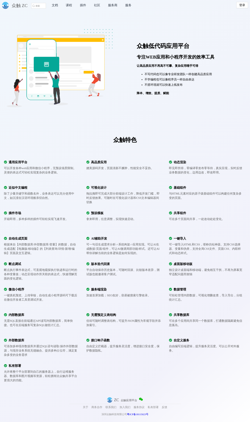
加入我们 (125, 407)
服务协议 (139, 407)
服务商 (112, 5)
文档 (55, 5)
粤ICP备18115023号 (138, 414)
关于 (85, 407)
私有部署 (153, 407)
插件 (83, 5)
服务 (128, 5)
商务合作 (96, 407)
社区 (97, 5)
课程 (69, 5)
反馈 (164, 407)
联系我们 (110, 407)
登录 (242, 5)
